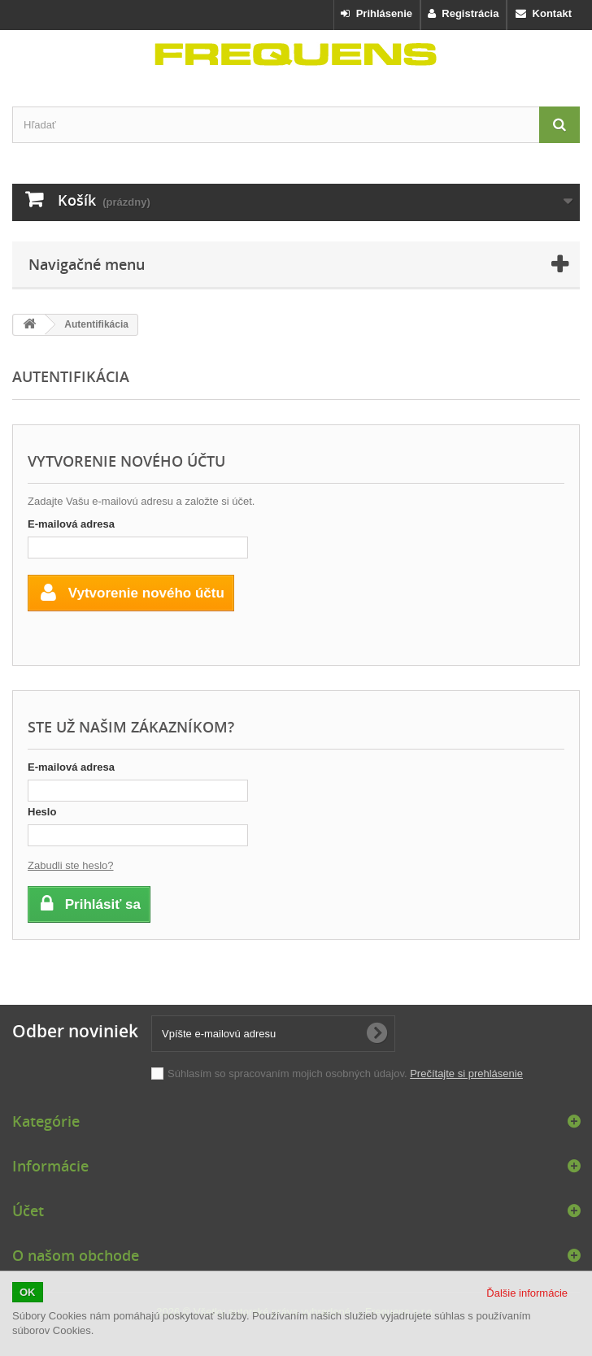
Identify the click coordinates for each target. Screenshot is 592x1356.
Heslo (42, 812)
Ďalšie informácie (527, 1293)
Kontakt (544, 13)
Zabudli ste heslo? (71, 865)
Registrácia (463, 13)
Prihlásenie (376, 13)
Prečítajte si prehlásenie (466, 1073)
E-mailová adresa (71, 524)
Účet (28, 1210)
